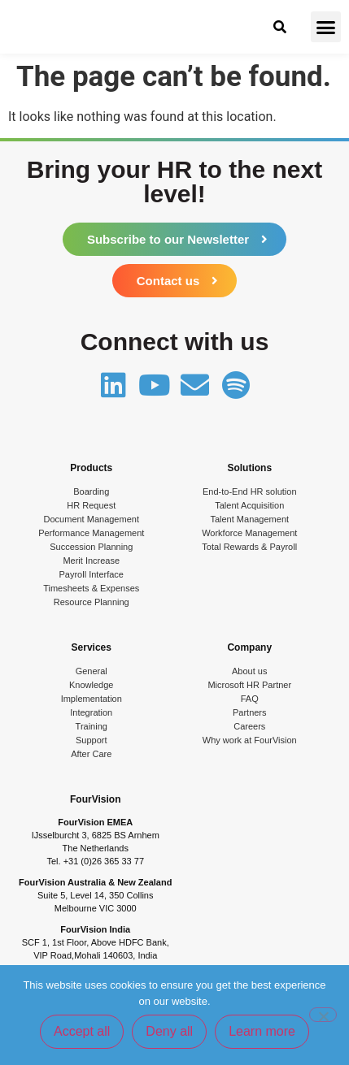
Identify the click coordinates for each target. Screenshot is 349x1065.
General (91, 671)
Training (91, 726)
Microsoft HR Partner (249, 685)
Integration (91, 712)
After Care (91, 754)
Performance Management (91, 533)
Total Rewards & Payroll (249, 547)
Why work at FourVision (250, 740)
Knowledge (91, 685)
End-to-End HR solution (250, 491)
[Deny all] (323, 1014)
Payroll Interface (91, 574)
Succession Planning (91, 547)
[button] (326, 26)
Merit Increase (91, 560)
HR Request (91, 505)
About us (249, 671)
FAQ (250, 699)
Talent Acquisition (249, 505)
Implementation (91, 699)
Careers (249, 726)
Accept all (82, 1031)
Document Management (91, 519)
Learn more (262, 1031)
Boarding (91, 491)
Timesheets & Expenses (91, 588)
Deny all (169, 1031)
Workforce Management (249, 533)
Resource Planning (91, 602)
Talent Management (249, 519)
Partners (250, 712)
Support (91, 740)
